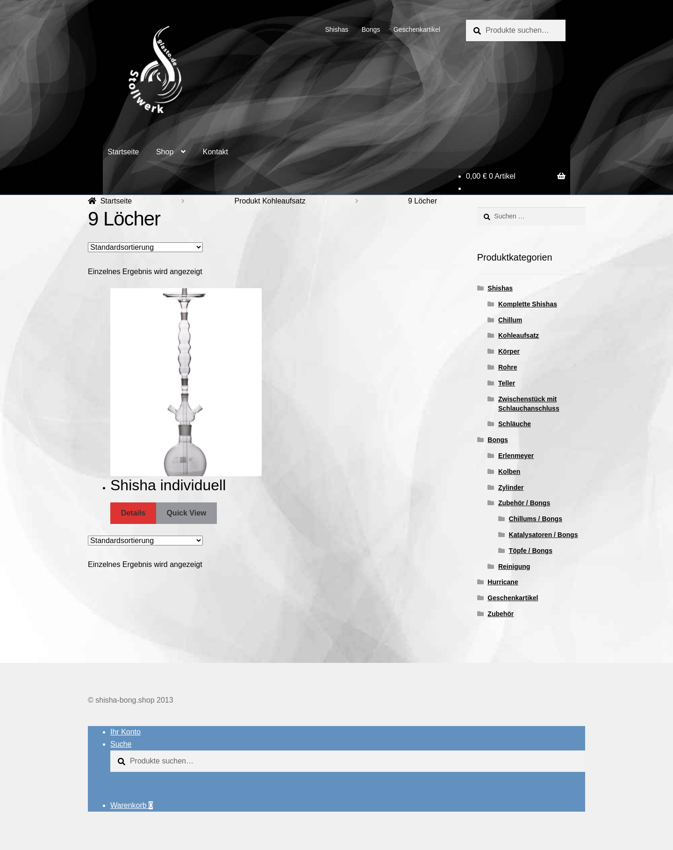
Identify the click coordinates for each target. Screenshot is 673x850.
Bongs (371, 29)
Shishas (336, 29)
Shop (164, 152)
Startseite (123, 152)
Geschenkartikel (417, 29)
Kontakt (215, 152)
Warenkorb (131, 805)
